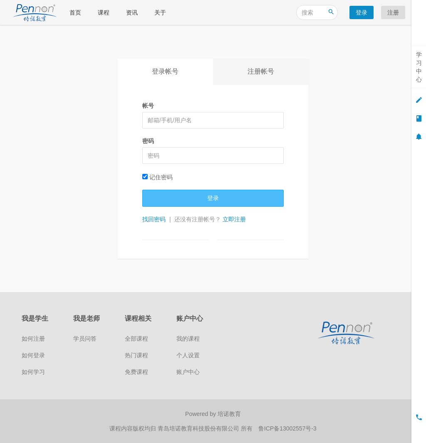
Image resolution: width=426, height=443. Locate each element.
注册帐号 (261, 71)
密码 (148, 141)
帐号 (148, 105)
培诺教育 (229, 414)
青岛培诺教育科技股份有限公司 (199, 428)
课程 (103, 12)
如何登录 (33, 355)
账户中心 (188, 372)
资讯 (132, 12)
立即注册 (234, 219)
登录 (361, 12)
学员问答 (85, 338)
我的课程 (188, 338)
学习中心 (419, 67)
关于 (160, 12)
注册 (393, 12)
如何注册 (33, 338)
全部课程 (136, 338)
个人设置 (188, 355)
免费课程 (136, 372)
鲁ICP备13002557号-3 (287, 428)
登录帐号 (165, 71)
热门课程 (136, 355)
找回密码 (154, 219)
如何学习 (33, 372)
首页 (75, 12)
